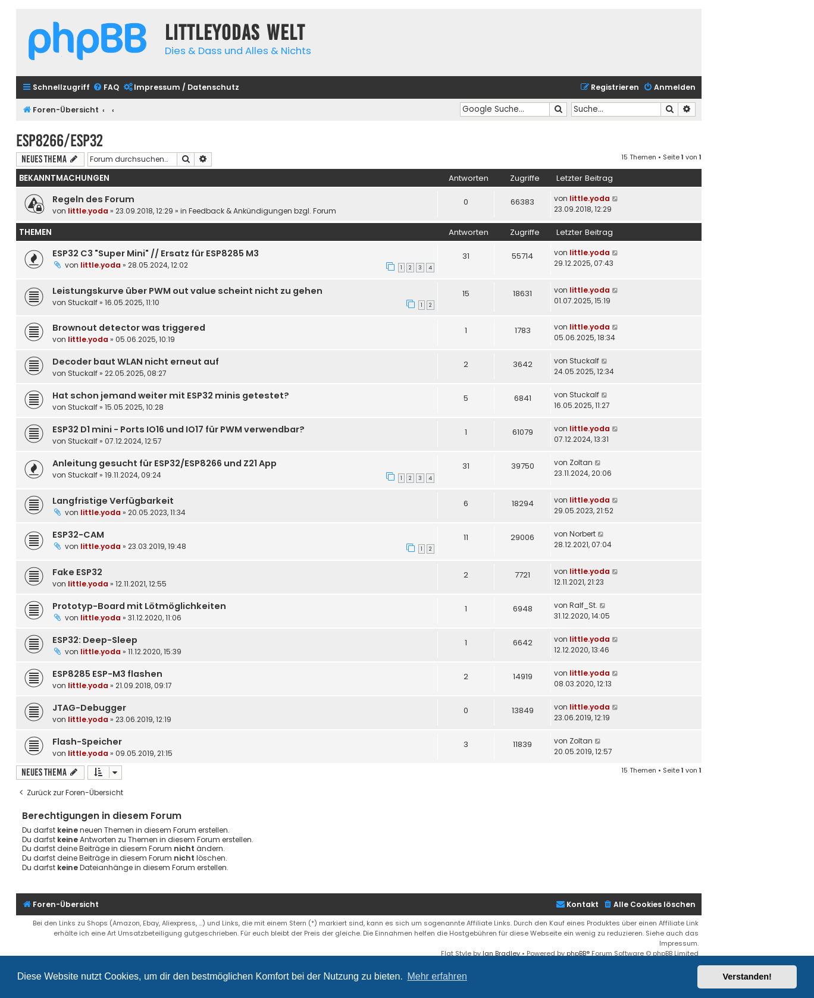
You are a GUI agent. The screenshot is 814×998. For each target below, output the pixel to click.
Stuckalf (83, 302)
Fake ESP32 (77, 572)
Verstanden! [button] (747, 976)
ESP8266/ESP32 (59, 140)
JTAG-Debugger (89, 708)
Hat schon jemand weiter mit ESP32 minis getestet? (170, 395)
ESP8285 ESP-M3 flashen (107, 674)
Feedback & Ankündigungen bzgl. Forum (262, 211)
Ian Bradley (501, 953)
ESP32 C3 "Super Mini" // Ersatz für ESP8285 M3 (155, 253)
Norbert (582, 534)
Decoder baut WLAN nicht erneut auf (135, 362)
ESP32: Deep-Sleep (94, 640)
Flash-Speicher (87, 742)
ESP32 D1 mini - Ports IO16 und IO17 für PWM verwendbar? (178, 429)
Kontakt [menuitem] (577, 904)
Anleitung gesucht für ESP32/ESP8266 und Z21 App (164, 463)
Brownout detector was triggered (128, 328)
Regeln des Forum (93, 199)
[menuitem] (106, 88)
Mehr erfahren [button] (437, 976)
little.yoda (88, 211)
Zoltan (581, 462)
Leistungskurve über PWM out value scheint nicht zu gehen (187, 291)
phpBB (576, 953)
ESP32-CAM (78, 535)
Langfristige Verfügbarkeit (113, 501)
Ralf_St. (583, 605)
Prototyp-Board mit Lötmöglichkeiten (139, 606)
